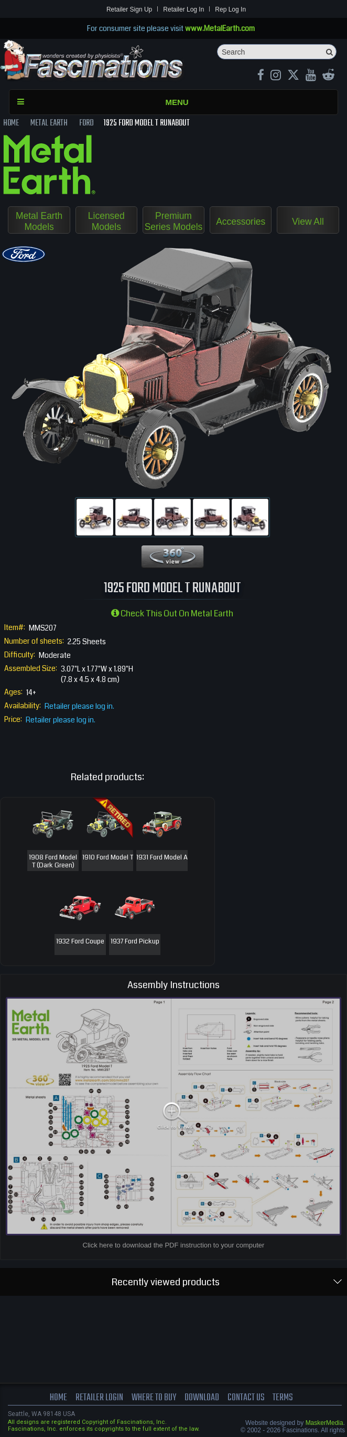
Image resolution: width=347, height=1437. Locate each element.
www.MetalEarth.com (220, 28)
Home (51, 1399)
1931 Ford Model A (162, 862)
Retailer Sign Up (129, 9)
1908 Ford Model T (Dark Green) (53, 862)
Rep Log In (230, 9)
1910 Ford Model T (107, 862)
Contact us (250, 1399)
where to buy (151, 1399)
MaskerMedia (324, 1424)
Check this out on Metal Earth (172, 615)
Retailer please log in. (79, 706)
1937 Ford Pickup (134, 942)
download (203, 1399)
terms (288, 1399)
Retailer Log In (183, 9)
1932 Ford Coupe (80, 942)
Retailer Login (94, 1399)
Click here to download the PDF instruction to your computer (174, 1246)
